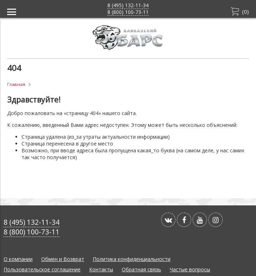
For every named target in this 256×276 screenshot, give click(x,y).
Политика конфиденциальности (131, 259)
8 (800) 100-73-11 (128, 12)
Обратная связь (141, 269)
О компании (18, 259)
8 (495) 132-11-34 (128, 5)
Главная (16, 84)
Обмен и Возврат (62, 259)
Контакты (101, 269)
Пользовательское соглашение (42, 269)
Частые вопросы (190, 269)
